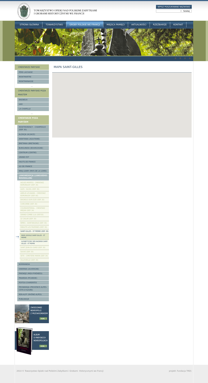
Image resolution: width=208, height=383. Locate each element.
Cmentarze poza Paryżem (28, 120)
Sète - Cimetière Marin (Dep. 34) (34, 256)
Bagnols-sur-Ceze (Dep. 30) (32, 200)
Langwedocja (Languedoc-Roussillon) (33, 176)
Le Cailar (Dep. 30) (28, 219)
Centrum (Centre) (28, 153)
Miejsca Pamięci (116, 24)
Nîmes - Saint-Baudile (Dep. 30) (33, 223)
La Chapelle (25, 109)
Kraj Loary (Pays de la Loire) (33, 171)
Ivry (21, 104)
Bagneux (23, 100)
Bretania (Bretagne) (29, 143)
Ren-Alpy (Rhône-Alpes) (30, 294)
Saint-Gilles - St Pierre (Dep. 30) (34, 231)
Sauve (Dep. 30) (26, 252)
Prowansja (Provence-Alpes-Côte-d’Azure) (33, 288)
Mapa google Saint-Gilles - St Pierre (33, 236)
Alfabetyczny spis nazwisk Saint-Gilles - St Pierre (34, 242)
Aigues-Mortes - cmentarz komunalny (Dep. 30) (32, 184)
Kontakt (178, 24)
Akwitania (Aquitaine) (29, 139)
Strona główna (29, 24)
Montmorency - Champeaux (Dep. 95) (32, 128)
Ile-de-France (25, 166)
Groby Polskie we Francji (85, 24)
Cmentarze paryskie (29, 67)
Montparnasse (26, 81)
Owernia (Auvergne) (29, 269)
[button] (122, 102)
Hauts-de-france (27, 162)
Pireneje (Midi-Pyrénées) (30, 273)
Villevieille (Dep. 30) (29, 260)
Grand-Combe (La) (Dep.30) (32, 215)
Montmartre (25, 77)
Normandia (24, 264)
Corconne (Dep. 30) (28, 204)
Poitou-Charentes (28, 283)
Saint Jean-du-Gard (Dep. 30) (32, 247)
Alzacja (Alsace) (27, 134)
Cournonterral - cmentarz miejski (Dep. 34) (32, 209)
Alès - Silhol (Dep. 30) (29, 189)
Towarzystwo (54, 24)
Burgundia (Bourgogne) (31, 148)
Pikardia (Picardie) (28, 278)
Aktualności (138, 24)
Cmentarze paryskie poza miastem (32, 93)
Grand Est (24, 157)
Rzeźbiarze (160, 24)
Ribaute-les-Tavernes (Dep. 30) (33, 227)
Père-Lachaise (26, 72)
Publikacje (24, 299)
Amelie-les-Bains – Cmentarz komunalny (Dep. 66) (33, 194)
